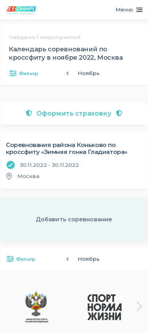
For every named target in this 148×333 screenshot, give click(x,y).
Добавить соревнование (74, 219)
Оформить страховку (74, 113)
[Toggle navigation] (126, 9)
